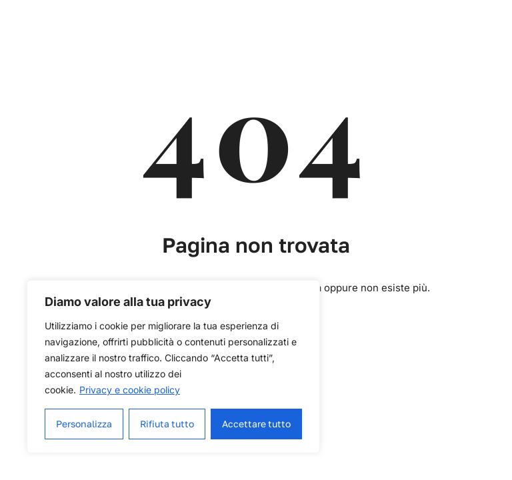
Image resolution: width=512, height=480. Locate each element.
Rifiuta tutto (167, 423)
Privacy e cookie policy (129, 389)
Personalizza (84, 423)
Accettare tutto (256, 423)
